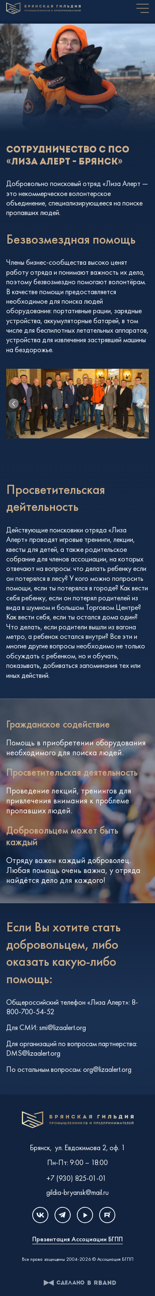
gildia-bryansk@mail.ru (77, 1190)
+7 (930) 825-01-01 (76, 1176)
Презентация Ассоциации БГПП (77, 1239)
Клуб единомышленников (78, 1120)
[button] (141, 404)
